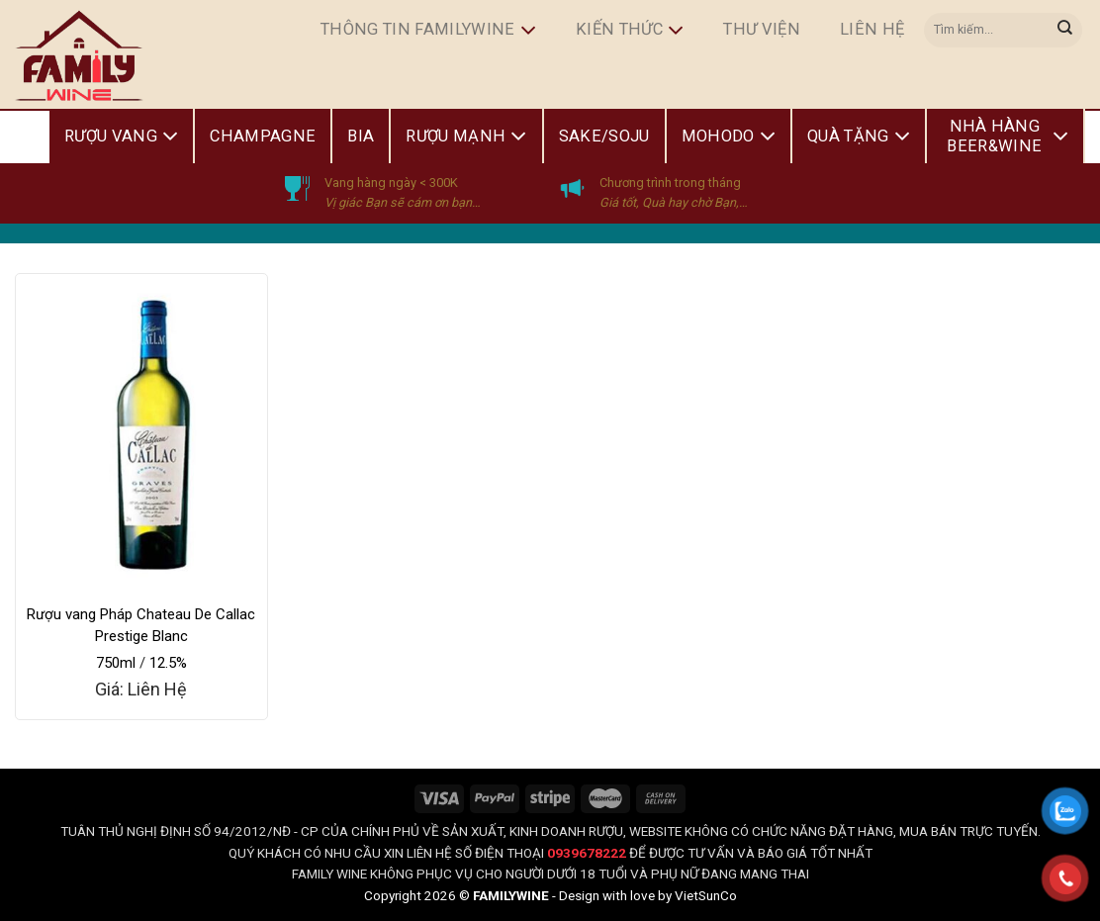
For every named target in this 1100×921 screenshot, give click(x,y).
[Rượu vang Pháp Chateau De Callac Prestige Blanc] (141, 432)
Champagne (263, 136)
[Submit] (1065, 29)
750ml (116, 663)
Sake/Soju (604, 136)
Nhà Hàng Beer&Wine (1007, 136)
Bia (360, 136)
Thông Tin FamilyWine (428, 31)
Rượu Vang (121, 136)
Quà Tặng (858, 136)
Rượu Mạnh (466, 136)
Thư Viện (761, 29)
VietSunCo (706, 895)
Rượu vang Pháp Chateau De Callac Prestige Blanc (141, 625)
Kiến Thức (630, 31)
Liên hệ (872, 29)
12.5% (168, 663)
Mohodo (729, 136)
